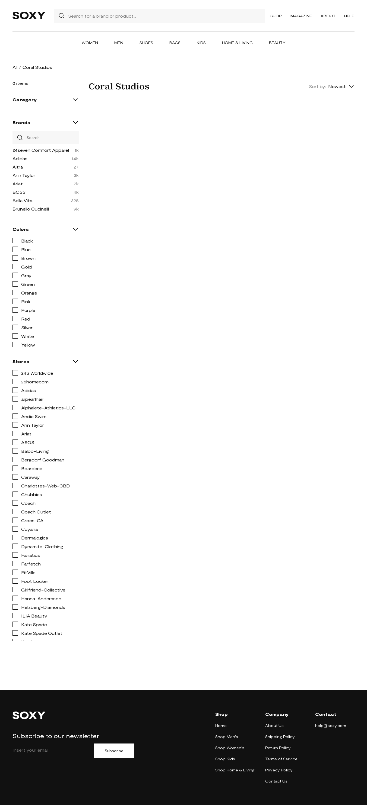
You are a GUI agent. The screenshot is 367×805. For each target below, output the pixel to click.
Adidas (19, 158)
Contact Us (276, 781)
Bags (175, 42)
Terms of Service (281, 758)
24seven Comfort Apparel (40, 150)
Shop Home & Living (235, 770)
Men (118, 42)
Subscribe (114, 751)
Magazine (301, 16)
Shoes (146, 42)
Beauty (277, 42)
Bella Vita (22, 200)
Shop (276, 16)
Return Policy (278, 747)
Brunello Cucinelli (30, 208)
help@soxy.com (330, 725)
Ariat (17, 183)
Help (349, 16)
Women (90, 42)
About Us (274, 725)
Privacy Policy (279, 770)
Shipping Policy (280, 736)
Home (221, 725)
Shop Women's (229, 747)
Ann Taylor (23, 175)
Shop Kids (225, 758)
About (328, 16)
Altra (17, 166)
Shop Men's (226, 736)
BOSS (19, 192)
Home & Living (237, 42)
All (14, 67)
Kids (201, 42)
